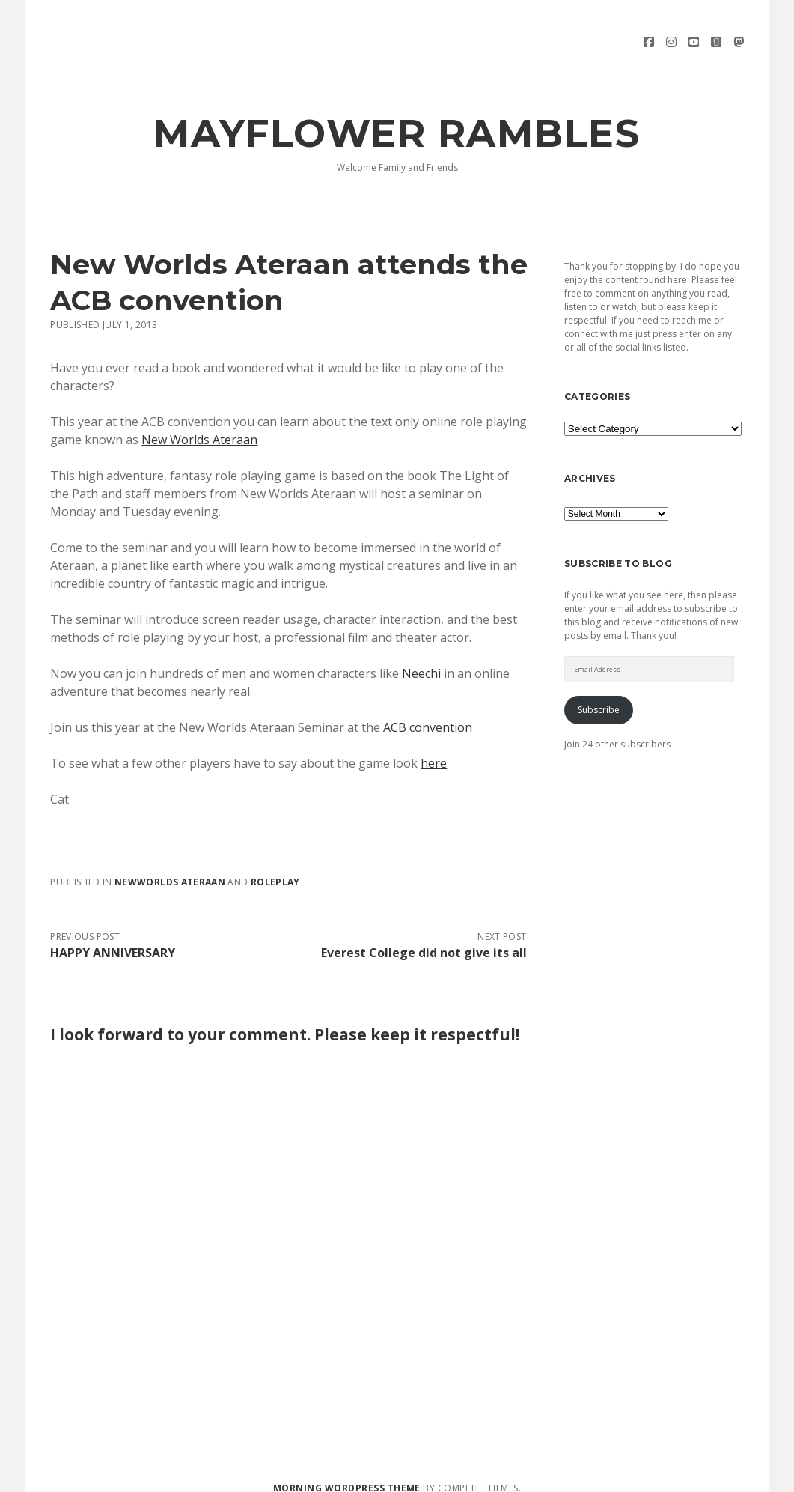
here (434, 750)
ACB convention (427, 714)
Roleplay (275, 869)
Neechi (421, 660)
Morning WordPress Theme (347, 1475)
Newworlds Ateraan (169, 869)
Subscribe (599, 697)
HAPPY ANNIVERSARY (112, 940)
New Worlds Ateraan (199, 427)
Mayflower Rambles (396, 120)
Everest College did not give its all (424, 940)
